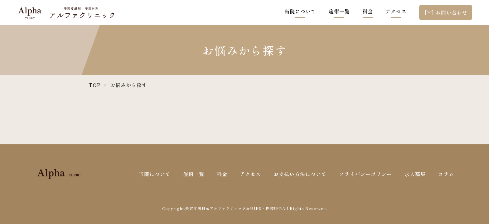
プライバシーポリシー (365, 174)
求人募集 (415, 174)
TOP (95, 85)
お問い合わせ (451, 12)
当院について (300, 11)
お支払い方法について (300, 174)
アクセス (396, 11)
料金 (367, 11)
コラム (446, 174)
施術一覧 (339, 11)
